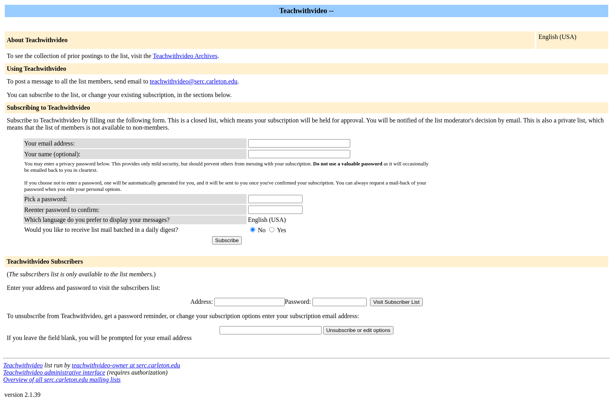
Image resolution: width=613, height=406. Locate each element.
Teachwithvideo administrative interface (54, 372)
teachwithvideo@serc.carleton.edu (193, 81)
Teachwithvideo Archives (185, 55)
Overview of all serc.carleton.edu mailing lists (62, 379)
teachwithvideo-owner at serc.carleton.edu (126, 365)
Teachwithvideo (23, 365)
